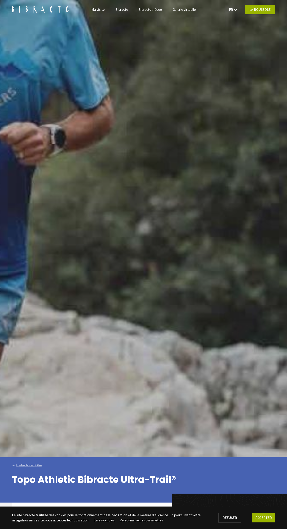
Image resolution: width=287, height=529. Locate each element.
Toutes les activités (29, 465)
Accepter (264, 517)
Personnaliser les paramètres (141, 520)
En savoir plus (104, 520)
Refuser (230, 517)
